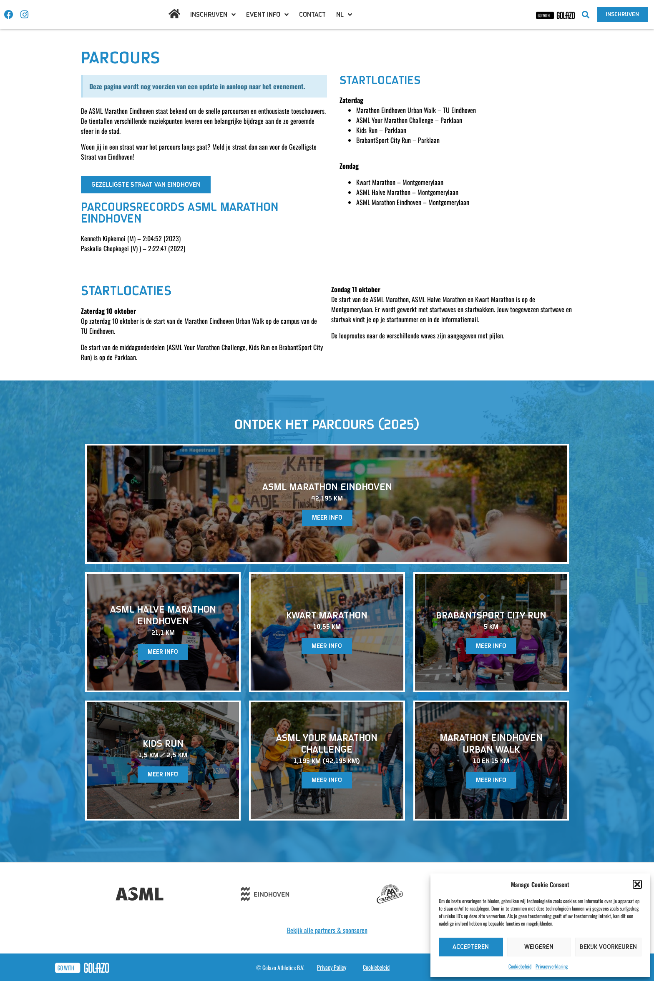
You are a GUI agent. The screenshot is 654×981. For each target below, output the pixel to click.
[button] (637, 884)
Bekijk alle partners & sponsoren (327, 930)
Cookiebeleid (519, 966)
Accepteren (471, 947)
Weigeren (538, 947)
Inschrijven (213, 14)
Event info (267, 14)
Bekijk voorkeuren (608, 947)
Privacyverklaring (552, 966)
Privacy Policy (331, 967)
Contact (312, 14)
